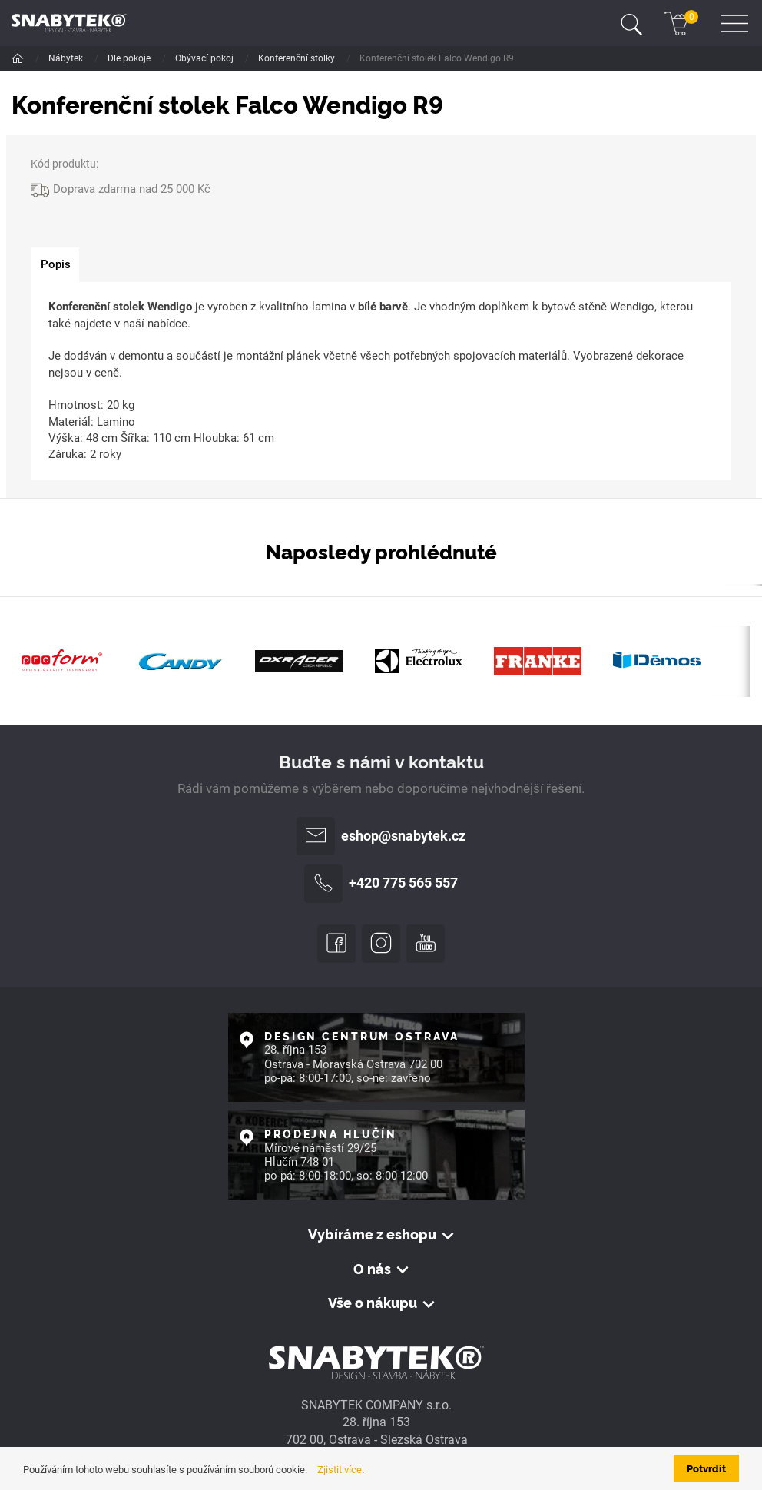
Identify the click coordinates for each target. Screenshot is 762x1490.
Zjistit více (339, 1469)
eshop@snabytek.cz (381, 836)
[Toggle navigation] (631, 23)
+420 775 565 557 (381, 883)
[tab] (55, 265)
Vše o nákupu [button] (372, 1303)
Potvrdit (706, 1468)
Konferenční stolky (297, 58)
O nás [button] (372, 1269)
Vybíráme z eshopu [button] (372, 1234)
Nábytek (66, 58)
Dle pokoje (130, 58)
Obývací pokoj (205, 58)
